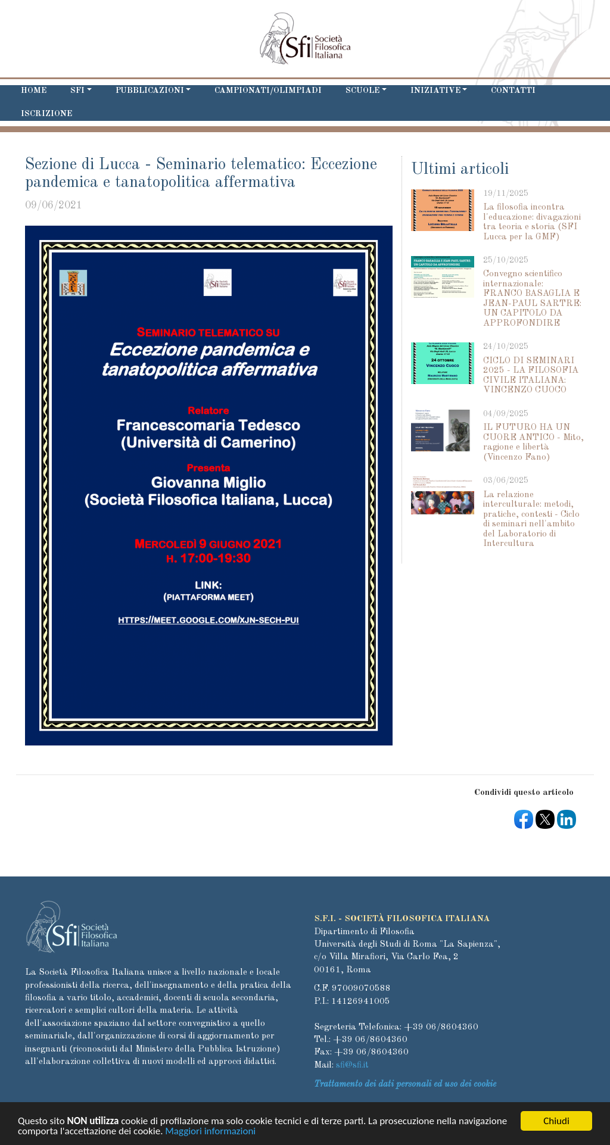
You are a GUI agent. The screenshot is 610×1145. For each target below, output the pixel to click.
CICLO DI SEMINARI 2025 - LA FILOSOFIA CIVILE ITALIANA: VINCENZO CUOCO (530, 376)
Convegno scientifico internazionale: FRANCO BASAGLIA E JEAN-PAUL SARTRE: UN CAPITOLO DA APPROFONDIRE (532, 299)
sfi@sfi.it (352, 1065)
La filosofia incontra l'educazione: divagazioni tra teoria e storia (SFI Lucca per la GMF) (532, 222)
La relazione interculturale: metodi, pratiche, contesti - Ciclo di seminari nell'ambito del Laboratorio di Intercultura (531, 520)
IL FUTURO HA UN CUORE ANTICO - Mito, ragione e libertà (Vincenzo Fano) (533, 442)
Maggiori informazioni (210, 1133)
